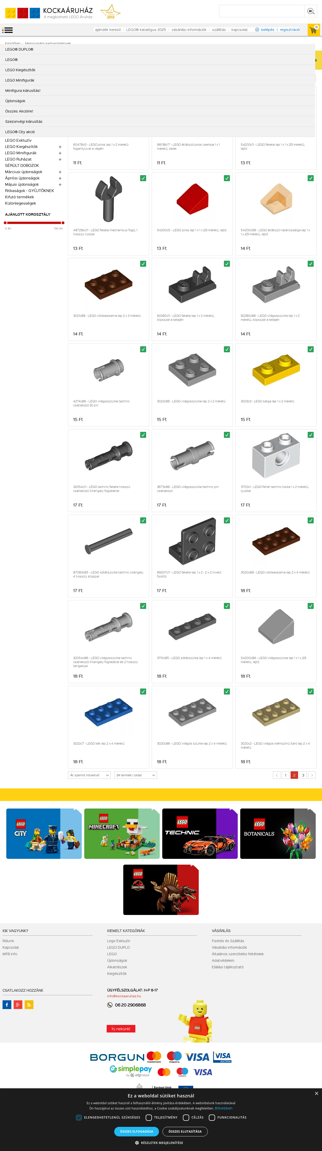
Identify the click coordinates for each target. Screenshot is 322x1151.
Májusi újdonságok (22, 184)
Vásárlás (221, 930)
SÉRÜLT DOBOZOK (22, 165)
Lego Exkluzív (118, 940)
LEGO (112, 953)
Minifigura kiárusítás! (24, 96)
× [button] (316, 1094)
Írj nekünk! (121, 1028)
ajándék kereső (108, 29)
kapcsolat (239, 29)
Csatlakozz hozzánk (23, 990)
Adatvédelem (223, 960)
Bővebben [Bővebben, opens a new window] (223, 1108)
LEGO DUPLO (118, 947)
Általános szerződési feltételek (238, 953)
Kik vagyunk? (15, 930)
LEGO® (11, 127)
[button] (161, 1142)
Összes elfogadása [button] (136, 1131)
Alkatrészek (117, 966)
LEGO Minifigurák (20, 152)
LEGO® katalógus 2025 (146, 29)
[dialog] (161, 1119)
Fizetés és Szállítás (228, 940)
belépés (267, 29)
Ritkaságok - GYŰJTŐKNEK (29, 190)
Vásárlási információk (229, 947)
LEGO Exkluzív (18, 140)
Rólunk (8, 940)
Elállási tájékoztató (228, 966)
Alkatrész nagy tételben (27, 108)
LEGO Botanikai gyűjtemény (30, 83)
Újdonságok (117, 960)
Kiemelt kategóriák (126, 930)
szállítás (219, 29)
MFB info (10, 953)
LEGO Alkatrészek (21, 133)
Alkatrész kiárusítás (23, 102)
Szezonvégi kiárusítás (25, 89)
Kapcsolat (11, 947)
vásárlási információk (189, 29)
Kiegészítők (117, 973)
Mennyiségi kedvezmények (30, 115)
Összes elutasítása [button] (185, 1131)
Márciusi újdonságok (23, 171)
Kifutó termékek (19, 196)
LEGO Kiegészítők (21, 146)
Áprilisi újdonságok (22, 177)
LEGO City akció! (20, 77)
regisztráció (290, 29)
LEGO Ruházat (18, 159)
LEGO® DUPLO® (20, 121)
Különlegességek (20, 203)
